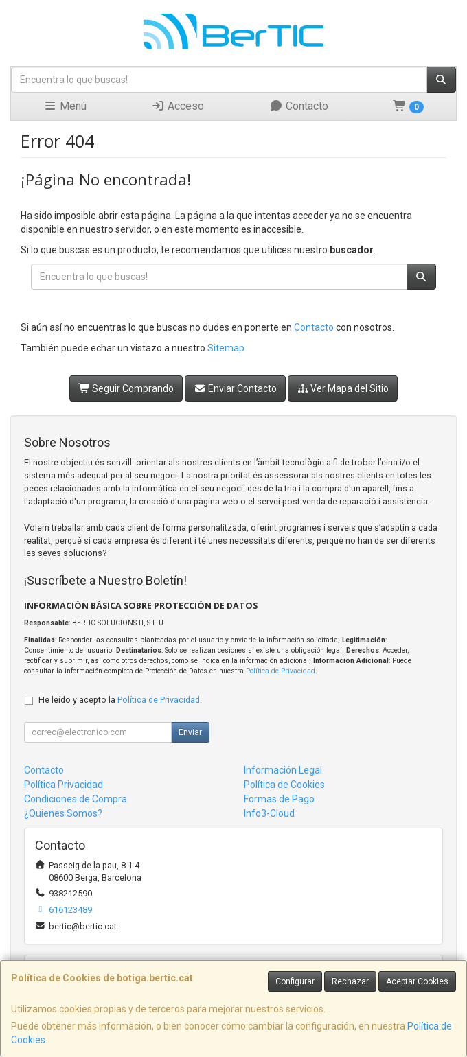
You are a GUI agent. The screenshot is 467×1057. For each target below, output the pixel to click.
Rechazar (350, 981)
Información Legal (283, 770)
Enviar (190, 732)
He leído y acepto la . (120, 700)
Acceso (177, 106)
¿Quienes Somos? (63, 813)
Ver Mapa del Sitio (343, 388)
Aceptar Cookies (417, 981)
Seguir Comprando (126, 388)
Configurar (295, 981)
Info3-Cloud (269, 813)
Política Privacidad (63, 784)
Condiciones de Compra (75, 798)
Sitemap (225, 347)
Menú (65, 106)
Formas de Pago (279, 798)
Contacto (298, 106)
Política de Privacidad (280, 671)
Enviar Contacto (235, 388)
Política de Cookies (284, 784)
